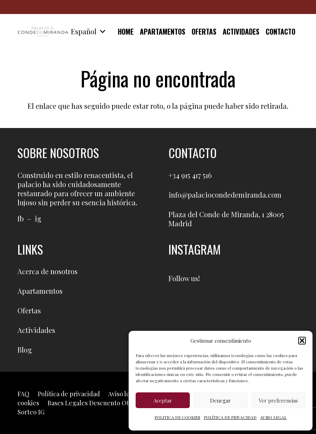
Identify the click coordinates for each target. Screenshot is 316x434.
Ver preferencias (278, 400)
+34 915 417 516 (190, 175)
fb (20, 218)
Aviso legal (123, 394)
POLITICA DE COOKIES (177, 417)
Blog (24, 349)
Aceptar (162, 400)
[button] (302, 340)
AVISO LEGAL (273, 417)
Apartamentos (40, 291)
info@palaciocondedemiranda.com (224, 194)
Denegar (220, 400)
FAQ (23, 394)
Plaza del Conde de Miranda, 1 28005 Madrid (226, 218)
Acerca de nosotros (47, 271)
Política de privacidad (69, 394)
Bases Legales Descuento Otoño (94, 403)
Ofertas (29, 310)
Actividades (36, 330)
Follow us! (184, 278)
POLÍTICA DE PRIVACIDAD (230, 417)
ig (38, 218)
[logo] (43, 31)
